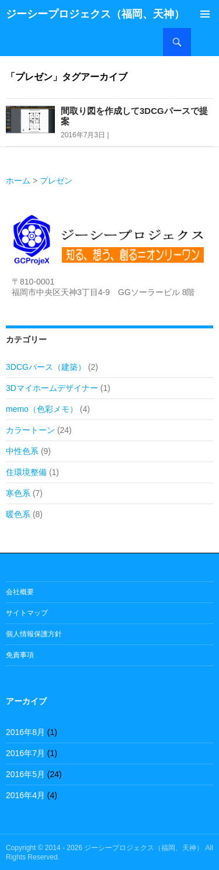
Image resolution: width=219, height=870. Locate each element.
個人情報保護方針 (34, 634)
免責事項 (20, 655)
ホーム (18, 180)
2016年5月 (25, 774)
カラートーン (30, 430)
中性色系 (22, 451)
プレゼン (56, 180)
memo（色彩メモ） (42, 409)
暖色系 (18, 514)
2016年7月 (25, 753)
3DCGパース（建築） (46, 367)
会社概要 (20, 592)
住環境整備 (26, 472)
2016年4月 (25, 795)
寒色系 (18, 493)
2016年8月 (25, 732)
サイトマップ (27, 613)
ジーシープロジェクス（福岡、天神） (95, 14)
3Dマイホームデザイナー (52, 388)
